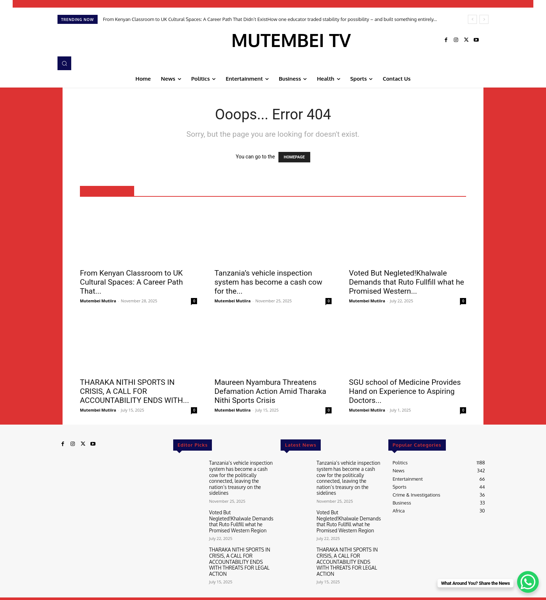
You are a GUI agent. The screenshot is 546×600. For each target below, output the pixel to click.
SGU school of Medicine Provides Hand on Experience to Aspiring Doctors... (405, 391)
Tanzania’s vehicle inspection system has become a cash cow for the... (268, 282)
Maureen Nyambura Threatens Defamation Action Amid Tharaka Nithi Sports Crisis (270, 391)
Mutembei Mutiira (98, 300)
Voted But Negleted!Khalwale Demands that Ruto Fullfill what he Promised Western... (406, 282)
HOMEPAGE (294, 157)
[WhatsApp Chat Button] (528, 582)
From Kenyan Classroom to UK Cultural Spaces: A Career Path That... (131, 282)
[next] (484, 19)
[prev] (472, 19)
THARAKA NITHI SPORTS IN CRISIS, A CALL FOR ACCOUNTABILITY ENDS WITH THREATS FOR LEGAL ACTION (241, 554)
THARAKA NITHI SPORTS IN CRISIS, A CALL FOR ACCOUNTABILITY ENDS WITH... (134, 391)
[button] (64, 63)
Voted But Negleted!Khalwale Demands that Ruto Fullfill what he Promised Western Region (240, 518)
